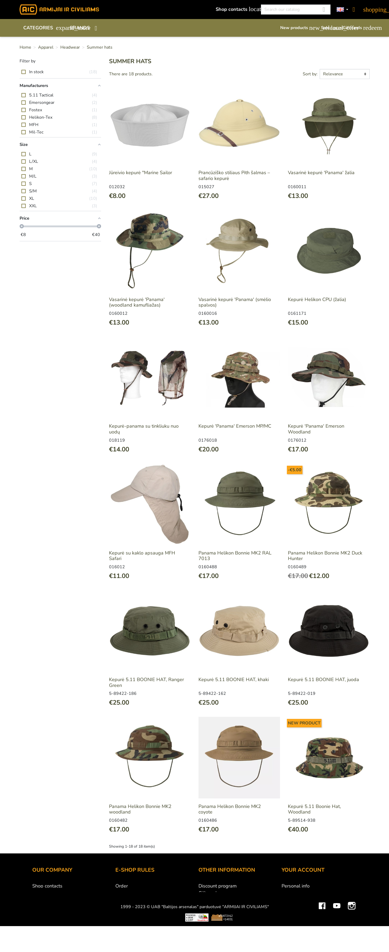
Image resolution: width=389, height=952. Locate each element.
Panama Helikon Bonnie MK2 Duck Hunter (325, 556)
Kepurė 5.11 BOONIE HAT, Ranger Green (146, 682)
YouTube (337, 942)
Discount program (217, 886)
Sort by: (310, 74)
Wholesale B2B (49, 900)
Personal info (296, 886)
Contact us (126, 921)
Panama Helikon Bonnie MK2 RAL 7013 (235, 556)
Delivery (124, 900)
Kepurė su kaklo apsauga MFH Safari (142, 556)
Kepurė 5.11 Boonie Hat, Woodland (314, 809)
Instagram (351, 942)
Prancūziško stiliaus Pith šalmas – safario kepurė (234, 175)
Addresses (293, 914)
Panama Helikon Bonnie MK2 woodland (140, 809)
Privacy (122, 914)
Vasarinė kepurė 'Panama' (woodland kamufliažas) (137, 302)
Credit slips (294, 907)
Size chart (208, 914)
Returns (123, 907)
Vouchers (291, 921)
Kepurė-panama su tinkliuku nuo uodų (144, 429)
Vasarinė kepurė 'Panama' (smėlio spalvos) (234, 302)
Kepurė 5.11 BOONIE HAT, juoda (323, 679)
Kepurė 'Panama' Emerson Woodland (316, 429)
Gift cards (356, 28)
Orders (289, 900)
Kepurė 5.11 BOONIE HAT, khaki (233, 679)
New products (298, 28)
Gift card (207, 893)
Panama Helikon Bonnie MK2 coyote (229, 809)
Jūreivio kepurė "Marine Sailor (140, 172)
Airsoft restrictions (217, 900)
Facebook (322, 942)
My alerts (291, 929)
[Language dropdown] (342, 10)
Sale (329, 28)
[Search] (296, 9)
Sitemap (207, 921)
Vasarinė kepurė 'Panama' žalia (321, 172)
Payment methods (134, 893)
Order (121, 886)
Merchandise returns (303, 893)
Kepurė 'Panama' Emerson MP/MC (234, 426)
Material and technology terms (231, 907)
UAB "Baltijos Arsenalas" (59, 893)
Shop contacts (235, 9)
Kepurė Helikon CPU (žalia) (317, 299)
